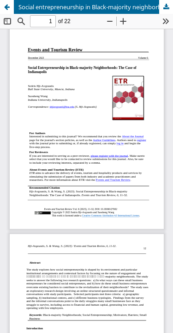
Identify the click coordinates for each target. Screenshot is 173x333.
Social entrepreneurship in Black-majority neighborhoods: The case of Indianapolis (95, 7)
